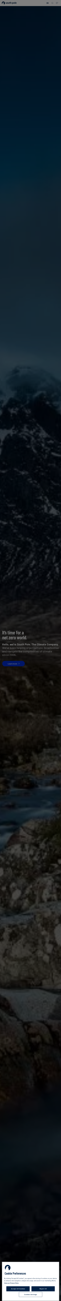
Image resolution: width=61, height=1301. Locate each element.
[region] (30, 1281)
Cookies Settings (30, 1294)
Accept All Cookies (18, 1289)
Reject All (43, 1289)
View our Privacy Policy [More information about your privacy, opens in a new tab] (11, 1283)
